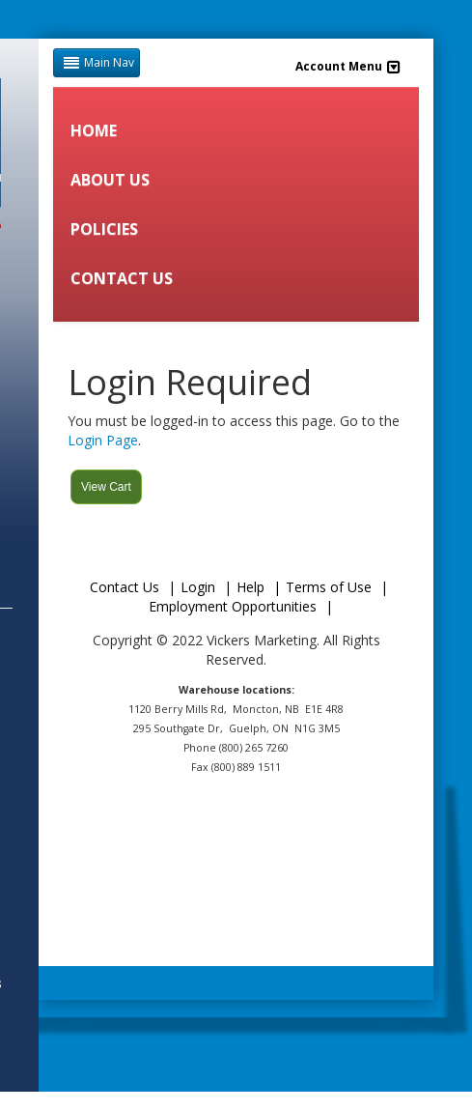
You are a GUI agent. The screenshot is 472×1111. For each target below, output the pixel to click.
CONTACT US (121, 278)
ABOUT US (110, 179)
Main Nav (96, 62)
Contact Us (124, 587)
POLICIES (104, 229)
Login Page (103, 440)
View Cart (106, 487)
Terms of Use (329, 587)
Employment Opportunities (233, 606)
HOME (93, 130)
